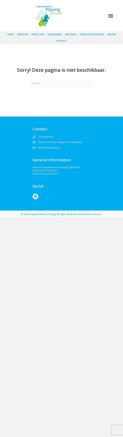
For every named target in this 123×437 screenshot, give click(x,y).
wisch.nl (98, 214)
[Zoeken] (61, 83)
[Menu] (110, 16)
